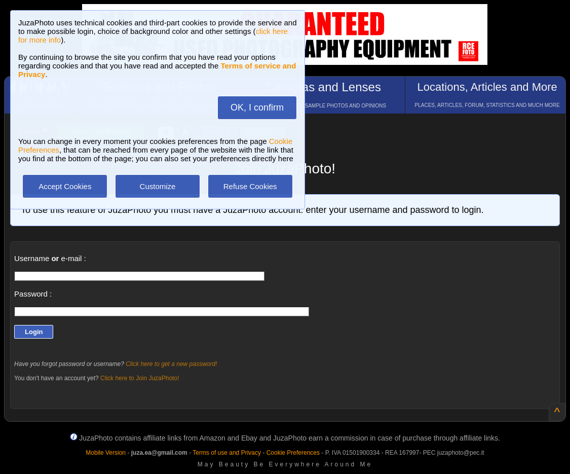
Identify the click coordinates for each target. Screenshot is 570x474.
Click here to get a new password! (171, 364)
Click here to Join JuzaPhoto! (139, 378)
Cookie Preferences (293, 452)
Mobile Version (106, 452)
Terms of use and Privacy (227, 452)
